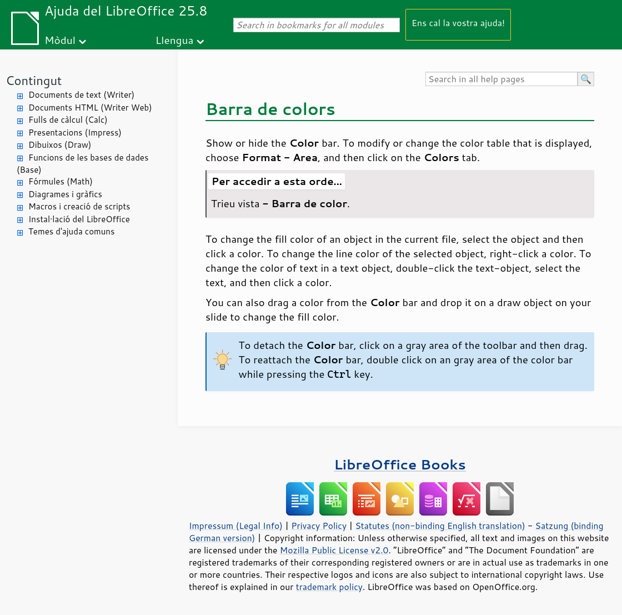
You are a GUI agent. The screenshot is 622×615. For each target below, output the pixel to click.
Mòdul (60, 39)
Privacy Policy (319, 525)
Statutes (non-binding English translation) (440, 525)
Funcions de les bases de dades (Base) (82, 164)
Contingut (34, 80)
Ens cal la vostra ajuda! (458, 22)
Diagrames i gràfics (65, 194)
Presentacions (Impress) (75, 132)
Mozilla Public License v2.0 (334, 550)
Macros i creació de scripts (79, 206)
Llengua (175, 39)
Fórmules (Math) (60, 181)
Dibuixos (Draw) (59, 145)
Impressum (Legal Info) (236, 525)
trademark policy (329, 587)
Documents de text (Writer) (81, 95)
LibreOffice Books (400, 464)
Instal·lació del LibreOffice (79, 219)
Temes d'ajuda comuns (71, 231)
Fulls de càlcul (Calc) (68, 120)
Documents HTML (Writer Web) (90, 107)
